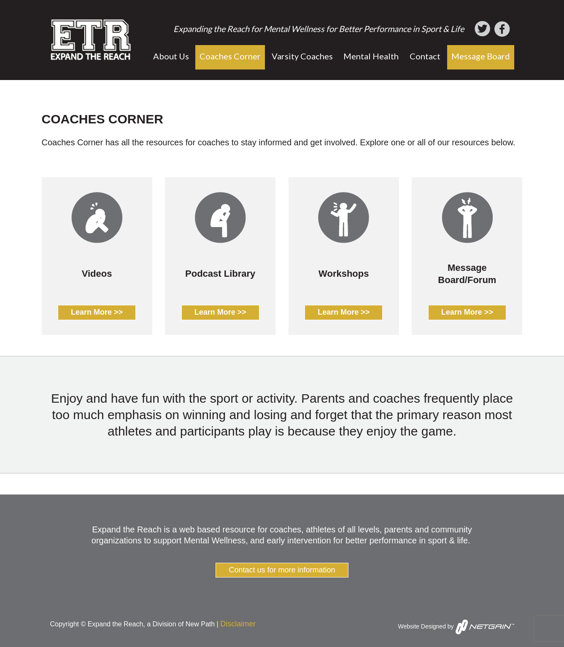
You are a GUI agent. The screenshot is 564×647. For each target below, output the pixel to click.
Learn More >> (97, 312)
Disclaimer (238, 624)
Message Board (480, 56)
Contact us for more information (282, 570)
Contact (425, 56)
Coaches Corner (230, 56)
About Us (171, 56)
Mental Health (371, 56)
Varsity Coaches (302, 56)
